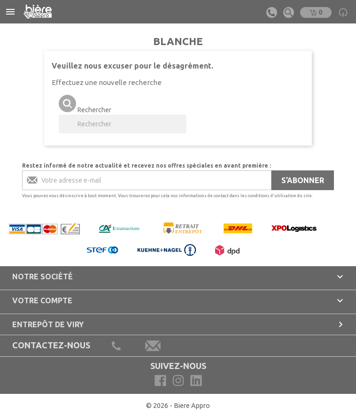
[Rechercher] (122, 124)
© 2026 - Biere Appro (178, 405)
